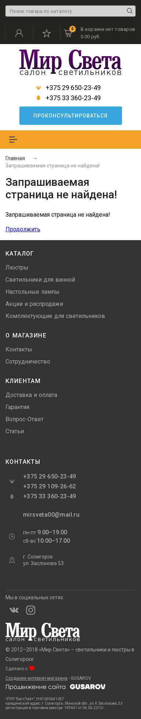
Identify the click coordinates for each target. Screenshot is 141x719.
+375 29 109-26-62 (49, 486)
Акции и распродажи (34, 303)
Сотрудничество (27, 361)
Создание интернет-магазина (36, 678)
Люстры (17, 267)
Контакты (18, 349)
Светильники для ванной (40, 279)
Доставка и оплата (31, 394)
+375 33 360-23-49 (68, 98)
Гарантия (17, 407)
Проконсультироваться (70, 116)
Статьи (14, 431)
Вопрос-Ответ (24, 419)
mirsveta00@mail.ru (50, 514)
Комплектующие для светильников (55, 315)
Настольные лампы (32, 291)
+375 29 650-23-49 (68, 87)
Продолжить (22, 229)
